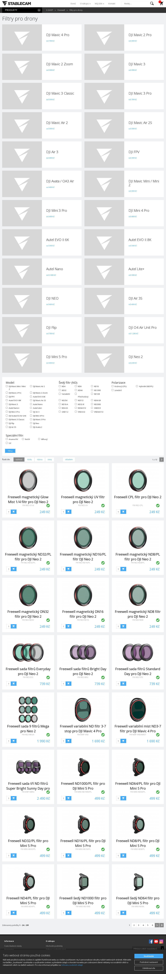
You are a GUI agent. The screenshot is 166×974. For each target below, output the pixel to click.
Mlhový (43, 439)
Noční (26, 439)
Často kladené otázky (13, 946)
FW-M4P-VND (83, 734)
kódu (29, 459)
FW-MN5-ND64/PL (137, 791)
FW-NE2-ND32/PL (28, 562)
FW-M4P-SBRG (28, 791)
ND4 (62, 386)
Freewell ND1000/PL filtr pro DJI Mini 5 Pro (83, 785)
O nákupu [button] (85, 3)
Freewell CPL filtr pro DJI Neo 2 (137, 497)
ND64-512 (80, 408)
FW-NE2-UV (83, 505)
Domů (73, 3)
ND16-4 (63, 404)
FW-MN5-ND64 (138, 906)
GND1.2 (63, 412)
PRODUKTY (11, 10)
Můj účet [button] (99, 3)
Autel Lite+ (36, 408)
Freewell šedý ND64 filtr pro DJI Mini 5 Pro (137, 900)
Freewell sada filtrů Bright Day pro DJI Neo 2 (82, 671)
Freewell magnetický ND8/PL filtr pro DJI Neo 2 (138, 556)
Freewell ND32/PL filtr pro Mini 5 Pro (28, 843)
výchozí (19, 459)
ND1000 (96, 390)
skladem (69, 459)
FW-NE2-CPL (138, 505)
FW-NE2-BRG (83, 677)
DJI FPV (10, 396)
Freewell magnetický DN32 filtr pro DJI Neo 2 (28, 614)
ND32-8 (79, 404)
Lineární (117, 390)
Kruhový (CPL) (119, 386)
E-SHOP (49, 10)
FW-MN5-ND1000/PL (83, 791)
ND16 (95, 386)
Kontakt (111, 3)
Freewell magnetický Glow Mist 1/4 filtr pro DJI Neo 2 (28, 499)
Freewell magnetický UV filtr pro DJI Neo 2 (83, 499)
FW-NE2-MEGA (28, 734)
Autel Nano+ (12, 408)
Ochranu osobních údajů (72, 965)
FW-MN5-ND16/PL (83, 849)
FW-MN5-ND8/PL (138, 849)
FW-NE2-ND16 (83, 620)
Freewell (61, 10)
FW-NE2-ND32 (28, 620)
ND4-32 (63, 408)
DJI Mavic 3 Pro (38, 419)
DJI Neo (34, 423)
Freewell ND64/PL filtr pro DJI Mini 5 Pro (137, 785)
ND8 (78, 386)
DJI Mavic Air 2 (37, 386)
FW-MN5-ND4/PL (28, 906)
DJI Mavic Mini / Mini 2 (16, 387)
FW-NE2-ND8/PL (137, 562)
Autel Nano (36, 404)
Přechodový (81, 395)
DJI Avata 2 (36, 427)
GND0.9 (96, 408)
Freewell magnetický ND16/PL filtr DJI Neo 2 (83, 556)
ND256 (63, 400)
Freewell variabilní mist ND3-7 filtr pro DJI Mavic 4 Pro (138, 728)
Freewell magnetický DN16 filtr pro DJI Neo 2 (83, 614)
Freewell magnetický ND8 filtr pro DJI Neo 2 (138, 614)
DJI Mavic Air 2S (38, 400)
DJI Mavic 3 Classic (15, 419)
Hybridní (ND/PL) (144, 386)
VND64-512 (97, 412)
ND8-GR (96, 400)
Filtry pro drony (76, 10)
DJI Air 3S (11, 427)
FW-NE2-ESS (28, 677)
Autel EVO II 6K (37, 396)
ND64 (78, 390)
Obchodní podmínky (54, 946)
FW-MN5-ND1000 (83, 906)
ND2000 (96, 404)
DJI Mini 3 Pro (13, 412)
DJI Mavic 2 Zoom (39, 393)
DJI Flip (10, 423)
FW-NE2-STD (138, 677)
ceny (50, 459)
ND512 (79, 400)
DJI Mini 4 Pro (37, 415)
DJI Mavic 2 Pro (13, 393)
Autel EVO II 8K (13, 400)
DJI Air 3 (34, 412)
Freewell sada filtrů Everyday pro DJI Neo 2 (28, 671)
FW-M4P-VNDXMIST (138, 734)
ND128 (95, 394)
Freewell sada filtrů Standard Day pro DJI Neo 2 (137, 671)
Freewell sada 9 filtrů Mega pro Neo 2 (28, 728)
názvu (40, 459)
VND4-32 (80, 412)
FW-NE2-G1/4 (28, 505)
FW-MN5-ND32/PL (28, 849)
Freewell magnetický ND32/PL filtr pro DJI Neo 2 (28, 556)
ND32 (62, 390)
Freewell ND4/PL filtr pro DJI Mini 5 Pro (28, 900)
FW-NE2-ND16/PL (83, 562)
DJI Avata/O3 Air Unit (16, 415)
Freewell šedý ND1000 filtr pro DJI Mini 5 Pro (82, 900)
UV (8, 443)
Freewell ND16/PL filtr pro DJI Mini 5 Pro (83, 843)
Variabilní (64, 394)
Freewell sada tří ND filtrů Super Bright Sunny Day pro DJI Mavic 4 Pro (28, 788)
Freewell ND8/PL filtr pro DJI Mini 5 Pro (137, 843)
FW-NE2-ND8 (138, 620)
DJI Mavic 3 (12, 404)
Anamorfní (12, 439)
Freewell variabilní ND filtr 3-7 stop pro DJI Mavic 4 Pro (83, 728)
